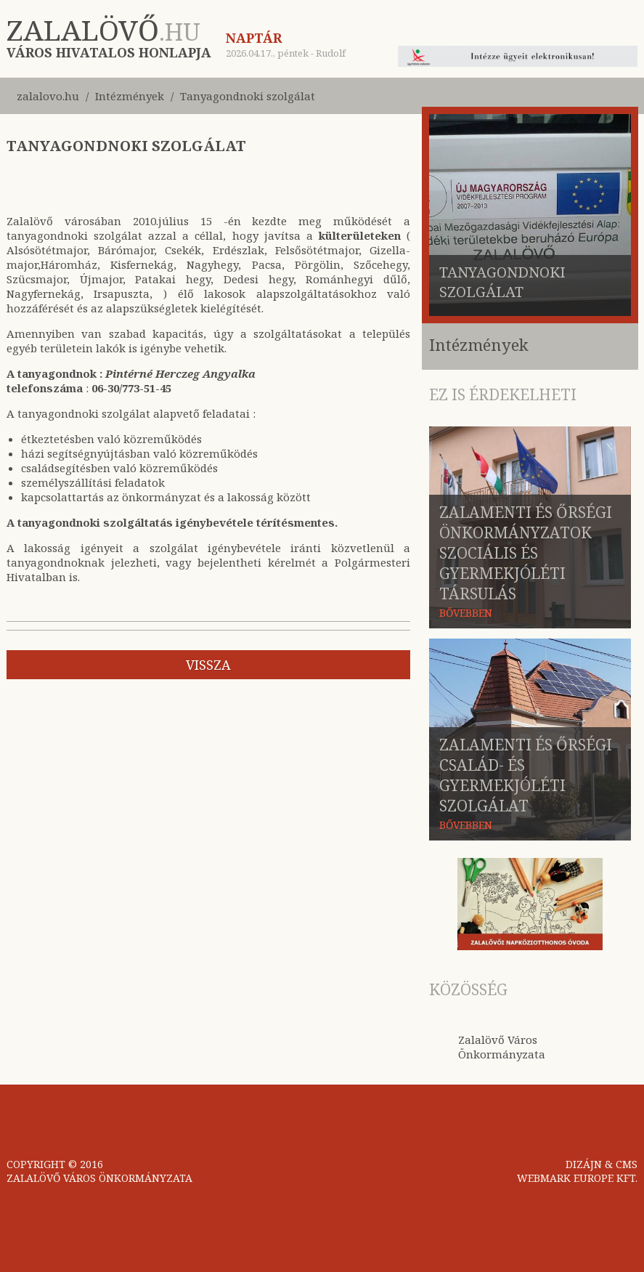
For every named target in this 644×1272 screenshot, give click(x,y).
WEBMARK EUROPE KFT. (577, 1178)
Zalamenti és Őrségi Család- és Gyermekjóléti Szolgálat (525, 775)
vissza (208, 664)
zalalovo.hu (48, 96)
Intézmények (129, 96)
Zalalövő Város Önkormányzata (501, 1046)
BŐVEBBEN (465, 613)
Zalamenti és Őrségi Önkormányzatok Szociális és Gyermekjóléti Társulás (525, 553)
